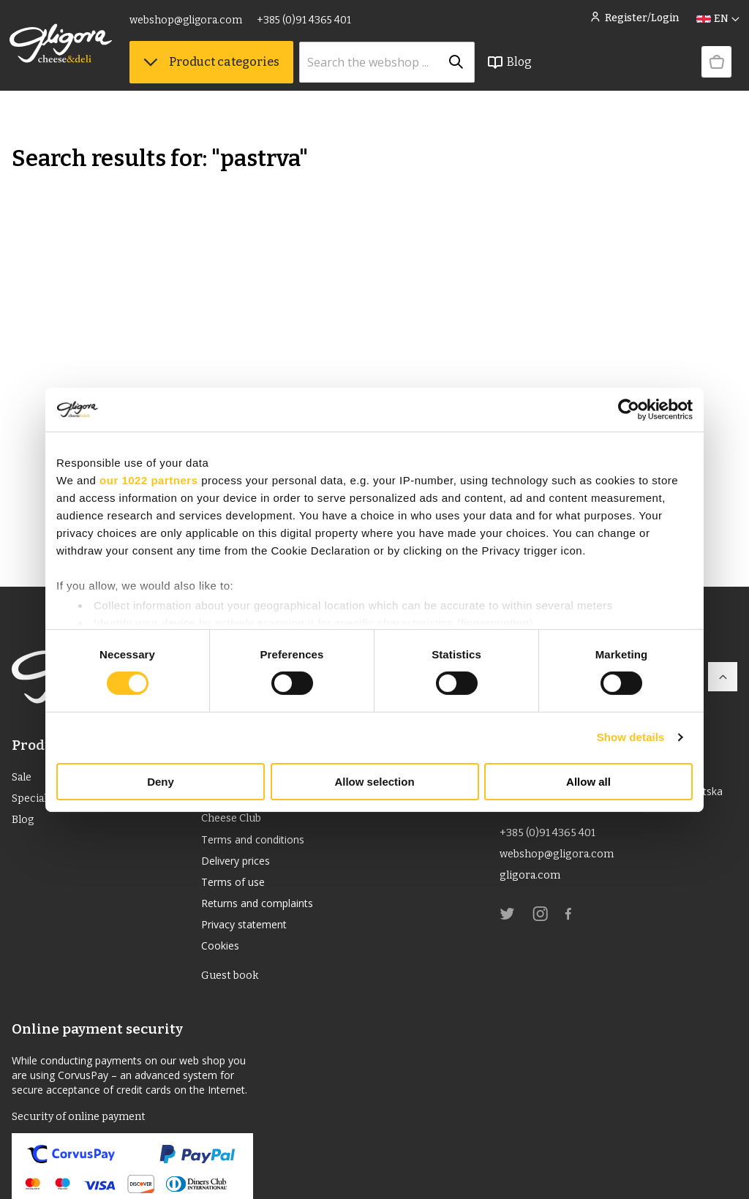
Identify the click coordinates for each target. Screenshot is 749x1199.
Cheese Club (235, 819)
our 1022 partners (148, 479)
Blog (511, 74)
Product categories (214, 73)
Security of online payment (85, 1134)
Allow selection (374, 781)
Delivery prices (241, 866)
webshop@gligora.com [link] (188, 27)
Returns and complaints (266, 913)
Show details (631, 737)
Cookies (223, 960)
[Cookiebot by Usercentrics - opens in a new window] (629, 409)
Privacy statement (250, 936)
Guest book (232, 992)
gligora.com (532, 880)
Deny (160, 781)
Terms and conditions (260, 843)
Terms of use (237, 890)
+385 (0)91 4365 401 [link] (306, 27)
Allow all (588, 781)
